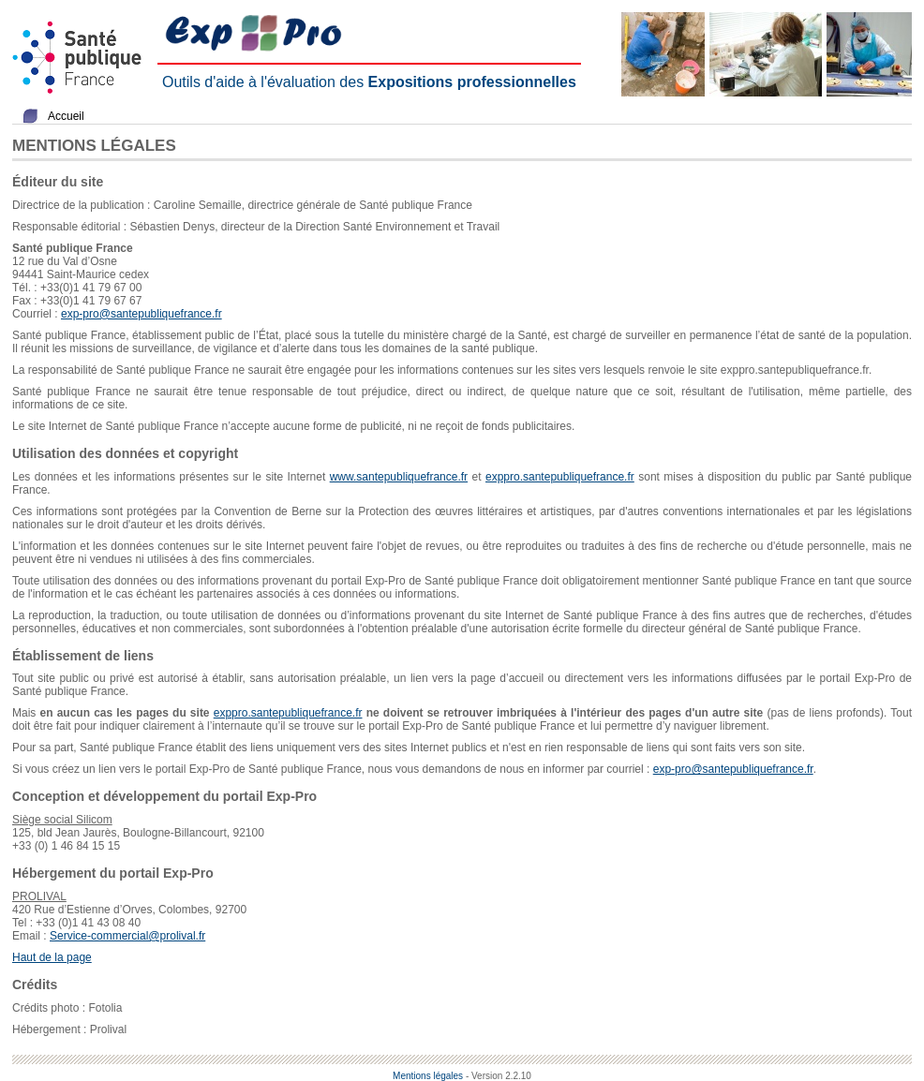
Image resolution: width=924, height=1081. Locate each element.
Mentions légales (428, 1076)
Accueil (66, 116)
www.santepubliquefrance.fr (399, 476)
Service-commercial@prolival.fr (127, 935)
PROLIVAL (39, 896)
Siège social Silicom (62, 819)
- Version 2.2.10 (498, 1076)
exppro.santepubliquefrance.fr (559, 476)
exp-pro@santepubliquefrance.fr (141, 313)
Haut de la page (52, 957)
